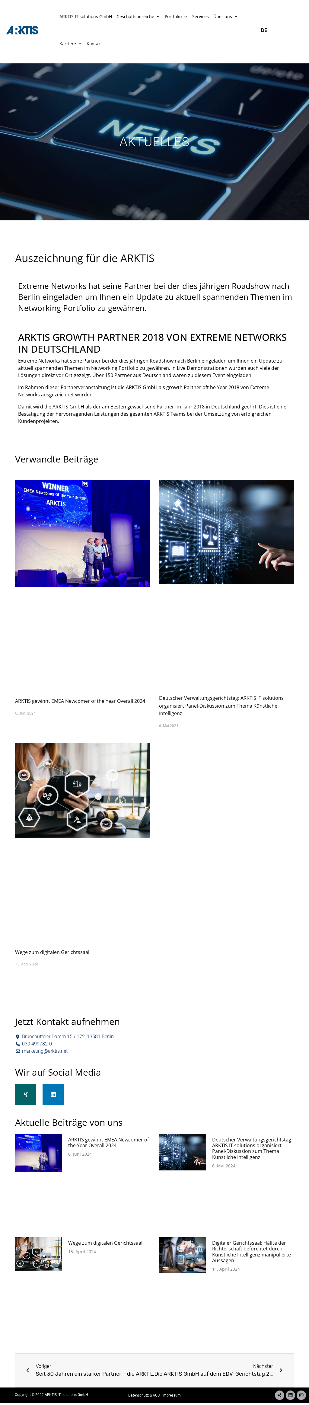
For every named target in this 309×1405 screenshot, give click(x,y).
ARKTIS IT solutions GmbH (85, 16)
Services (200, 16)
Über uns (225, 16)
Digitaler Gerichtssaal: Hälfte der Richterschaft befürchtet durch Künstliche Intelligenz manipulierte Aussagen (251, 1256)
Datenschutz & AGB (144, 1398)
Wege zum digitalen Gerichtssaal (52, 952)
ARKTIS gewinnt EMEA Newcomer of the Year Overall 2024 (80, 701)
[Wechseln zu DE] (266, 30)
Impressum (171, 1398)
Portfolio (176, 16)
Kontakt (94, 43)
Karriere (70, 43)
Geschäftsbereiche (138, 16)
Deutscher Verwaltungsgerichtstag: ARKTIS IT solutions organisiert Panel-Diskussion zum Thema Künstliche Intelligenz (221, 706)
